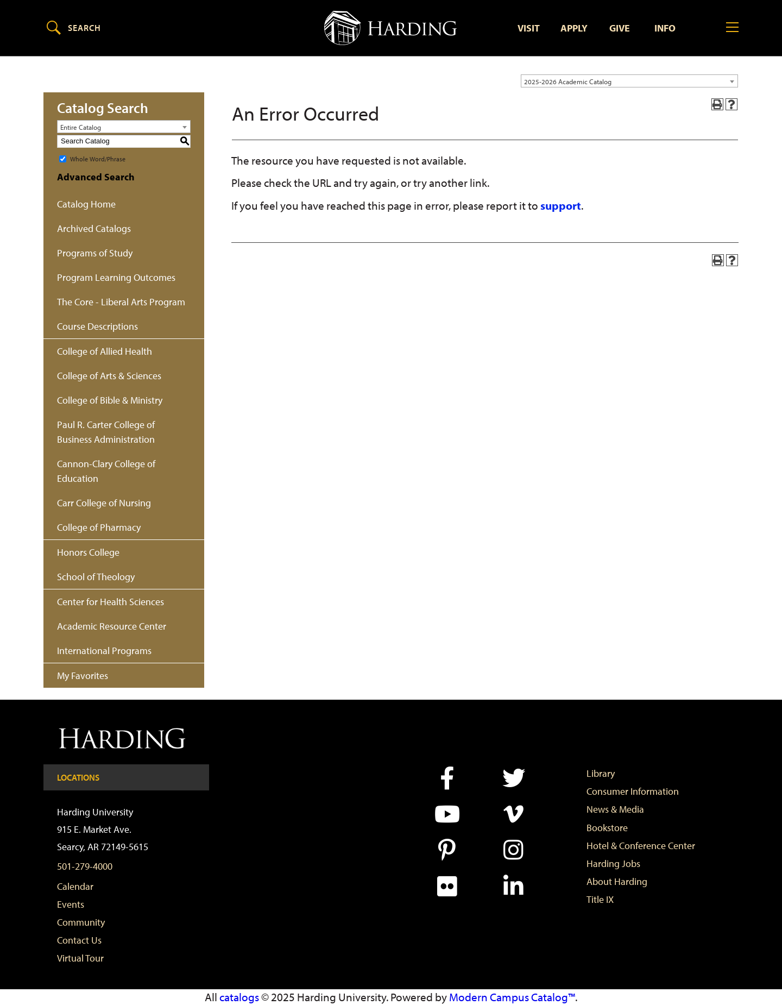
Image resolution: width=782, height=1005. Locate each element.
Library (600, 773)
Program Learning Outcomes (116, 277)
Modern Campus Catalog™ (512, 997)
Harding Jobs (613, 863)
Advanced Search (96, 177)
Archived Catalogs (94, 228)
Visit (529, 28)
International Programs (104, 650)
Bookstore (607, 827)
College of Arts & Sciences (109, 375)
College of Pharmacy (99, 527)
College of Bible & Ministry (109, 400)
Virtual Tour (80, 958)
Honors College (88, 552)
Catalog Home (86, 204)
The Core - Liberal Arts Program (121, 302)
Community (81, 922)
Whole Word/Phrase (97, 158)
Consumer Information (632, 792)
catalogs (239, 997)
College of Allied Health (104, 351)
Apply (574, 28)
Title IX (600, 900)
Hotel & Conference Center (640, 845)
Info (665, 28)
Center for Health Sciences (110, 601)
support (560, 205)
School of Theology (96, 576)
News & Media (615, 809)
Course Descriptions (97, 326)
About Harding (616, 881)
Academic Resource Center (111, 626)
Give (619, 28)
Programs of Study (95, 253)
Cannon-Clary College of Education (106, 471)
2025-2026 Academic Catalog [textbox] (567, 81)
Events (70, 904)
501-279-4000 (84, 866)
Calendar (75, 886)
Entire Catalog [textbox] (80, 127)
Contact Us (79, 940)
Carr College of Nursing (104, 503)
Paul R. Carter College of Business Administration (106, 431)
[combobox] (629, 80)
